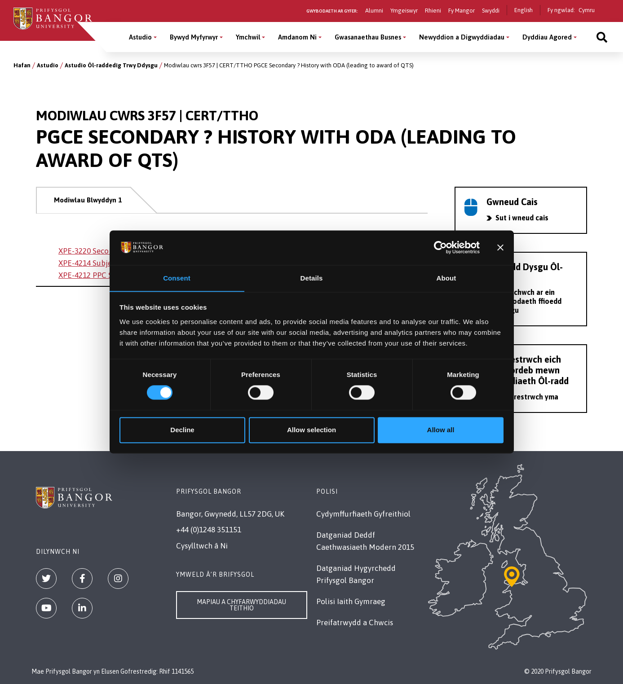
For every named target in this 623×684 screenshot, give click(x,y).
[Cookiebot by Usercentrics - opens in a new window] (440, 247)
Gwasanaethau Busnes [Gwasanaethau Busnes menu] (368, 37)
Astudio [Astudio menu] (140, 37)
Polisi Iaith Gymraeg (350, 601)
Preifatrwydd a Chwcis (354, 622)
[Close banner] (500, 247)
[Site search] (602, 37)
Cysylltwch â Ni (202, 545)
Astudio (47, 65)
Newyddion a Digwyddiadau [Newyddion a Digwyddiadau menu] (461, 37)
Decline (182, 430)
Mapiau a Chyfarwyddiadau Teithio (241, 605)
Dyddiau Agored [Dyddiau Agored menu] (547, 37)
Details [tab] (311, 278)
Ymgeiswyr (404, 10)
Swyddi (490, 10)
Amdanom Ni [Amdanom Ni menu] (297, 37)
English (523, 10)
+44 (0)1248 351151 (208, 529)
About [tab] (446, 278)
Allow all (441, 430)
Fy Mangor (461, 10)
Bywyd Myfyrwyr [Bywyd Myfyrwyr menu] (194, 37)
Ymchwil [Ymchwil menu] (248, 37)
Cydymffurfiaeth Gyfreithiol (363, 513)
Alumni (374, 10)
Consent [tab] (176, 278)
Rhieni (433, 10)
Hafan (22, 65)
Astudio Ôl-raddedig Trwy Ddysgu (111, 65)
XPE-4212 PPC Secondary (101, 275)
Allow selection (311, 430)
